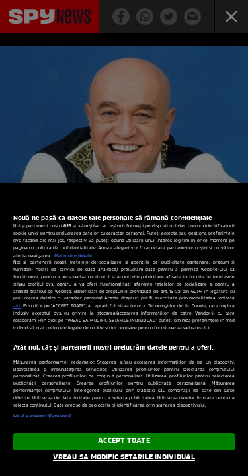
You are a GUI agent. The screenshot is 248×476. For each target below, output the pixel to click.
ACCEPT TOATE (123, 441)
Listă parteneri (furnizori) (42, 416)
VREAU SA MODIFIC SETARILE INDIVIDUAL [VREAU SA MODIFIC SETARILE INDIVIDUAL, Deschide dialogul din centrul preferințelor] (124, 457)
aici (17, 306)
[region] (124, 329)
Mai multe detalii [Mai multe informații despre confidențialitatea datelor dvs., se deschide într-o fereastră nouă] (73, 256)
